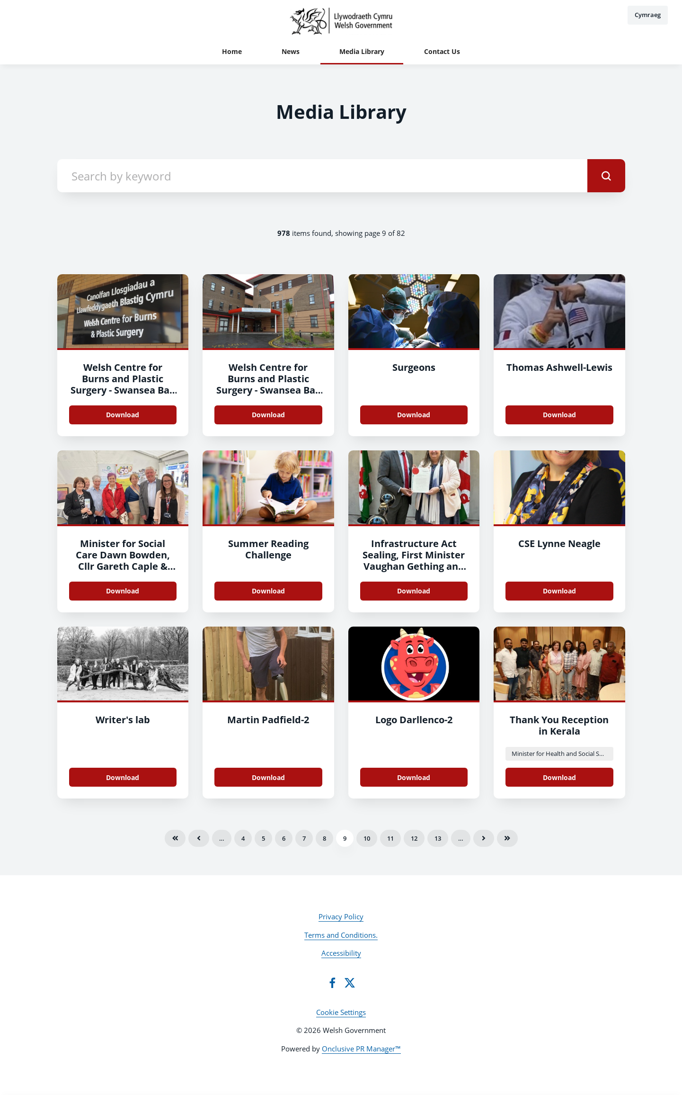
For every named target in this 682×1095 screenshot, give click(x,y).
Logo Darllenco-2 (413, 719)
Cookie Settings (341, 1012)
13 (437, 838)
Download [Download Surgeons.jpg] (413, 414)
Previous (198, 838)
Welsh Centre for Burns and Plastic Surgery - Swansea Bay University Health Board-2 (123, 390)
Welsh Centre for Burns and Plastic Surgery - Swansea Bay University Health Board (268, 390)
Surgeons (413, 367)
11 (390, 838)
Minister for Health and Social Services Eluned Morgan (562, 753)
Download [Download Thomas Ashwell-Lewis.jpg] (559, 414)
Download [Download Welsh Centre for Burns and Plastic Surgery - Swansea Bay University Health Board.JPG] (122, 414)
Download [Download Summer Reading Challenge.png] (268, 590)
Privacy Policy (341, 916)
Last (507, 838)
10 (366, 838)
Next (483, 838)
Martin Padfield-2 (268, 719)
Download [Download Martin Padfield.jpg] (268, 777)
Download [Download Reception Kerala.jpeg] (559, 777)
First (175, 838)
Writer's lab (123, 719)
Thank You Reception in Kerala (559, 725)
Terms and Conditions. (341, 935)
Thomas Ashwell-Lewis (559, 367)
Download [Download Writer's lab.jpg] (122, 777)
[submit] (606, 175)
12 (414, 838)
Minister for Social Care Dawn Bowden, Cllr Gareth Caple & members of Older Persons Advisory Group (123, 572)
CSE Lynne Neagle (559, 543)
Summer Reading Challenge (268, 549)
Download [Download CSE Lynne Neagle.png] (559, 590)
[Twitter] (350, 983)
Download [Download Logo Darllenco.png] (413, 777)
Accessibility (341, 953)
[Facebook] (332, 983)
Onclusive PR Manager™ (361, 1048)
